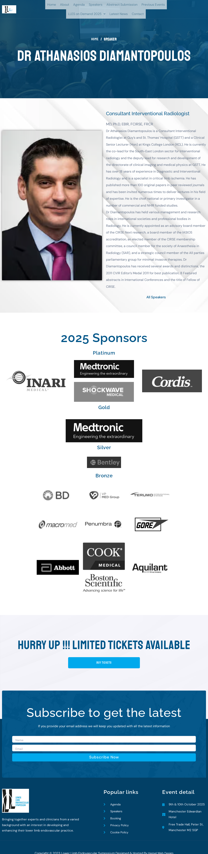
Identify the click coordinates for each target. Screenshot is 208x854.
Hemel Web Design (160, 846)
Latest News (118, 14)
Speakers (95, 4)
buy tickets (104, 654)
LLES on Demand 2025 (86, 14)
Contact (138, 14)
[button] (86, 14)
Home (51, 4)
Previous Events (153, 4)
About (64, 4)
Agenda (79, 4)
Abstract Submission (121, 4)
